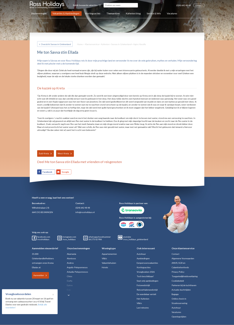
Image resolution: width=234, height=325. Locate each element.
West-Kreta (63, 153)
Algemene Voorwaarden (183, 258)
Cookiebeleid (178, 281)
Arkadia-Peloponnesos (77, 272)
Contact (175, 254)
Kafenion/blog (133, 13)
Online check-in (179, 298)
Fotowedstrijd (143, 285)
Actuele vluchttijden (181, 289)
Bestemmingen (39, 13)
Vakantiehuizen (109, 263)
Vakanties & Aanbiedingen (66, 13)
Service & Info (154, 13)
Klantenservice (92, 44)
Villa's (104, 258)
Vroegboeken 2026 (146, 272)
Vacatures (172, 13)
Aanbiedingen (143, 258)
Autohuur (141, 254)
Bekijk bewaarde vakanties (87, 5)
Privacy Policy (178, 272)
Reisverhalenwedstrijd (147, 289)
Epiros (70, 285)
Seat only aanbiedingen (147, 281)
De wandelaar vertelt (146, 294)
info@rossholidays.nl (85, 212)
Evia (69, 289)
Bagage (175, 294)
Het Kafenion (143, 298)
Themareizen (113, 13)
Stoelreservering (179, 303)
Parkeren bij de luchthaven (184, 285)
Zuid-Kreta (44, 153)
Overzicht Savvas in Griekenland (56, 44)
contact (199, 5)
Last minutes (143, 307)
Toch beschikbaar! (145, 276)
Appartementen (109, 254)
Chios (69, 276)
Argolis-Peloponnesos (77, 267)
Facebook (48, 172)
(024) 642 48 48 (183, 5)
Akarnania (71, 254)
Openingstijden (179, 316)
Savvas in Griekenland (121, 44)
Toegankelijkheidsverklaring (185, 276)
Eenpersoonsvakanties (147, 263)
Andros (70, 263)
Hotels (105, 267)
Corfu (69, 281)
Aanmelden (38, 275)
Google (65, 172)
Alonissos (71, 258)
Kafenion (105, 44)
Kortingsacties (92, 13)
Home (80, 44)
